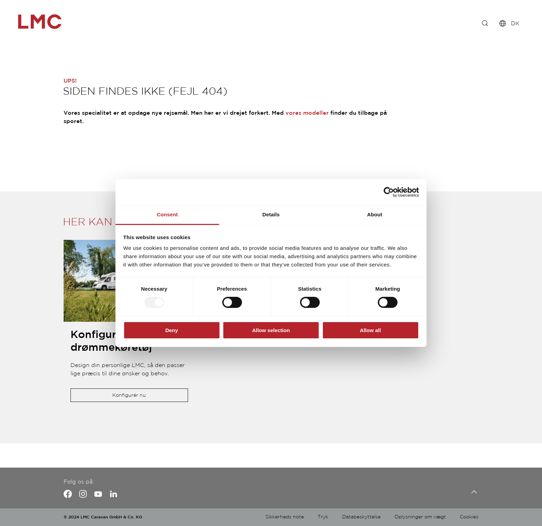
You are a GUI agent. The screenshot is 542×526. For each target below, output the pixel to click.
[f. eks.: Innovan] (485, 24)
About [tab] (374, 214)
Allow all (370, 330)
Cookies (469, 517)
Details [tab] (271, 214)
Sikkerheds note (284, 517)
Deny (171, 330)
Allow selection (271, 330)
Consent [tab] (167, 214)
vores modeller (307, 113)
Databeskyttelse (361, 517)
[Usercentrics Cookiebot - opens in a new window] (388, 192)
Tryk (323, 517)
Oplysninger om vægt (420, 517)
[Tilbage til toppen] (472, 492)
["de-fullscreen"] (48, 21)
